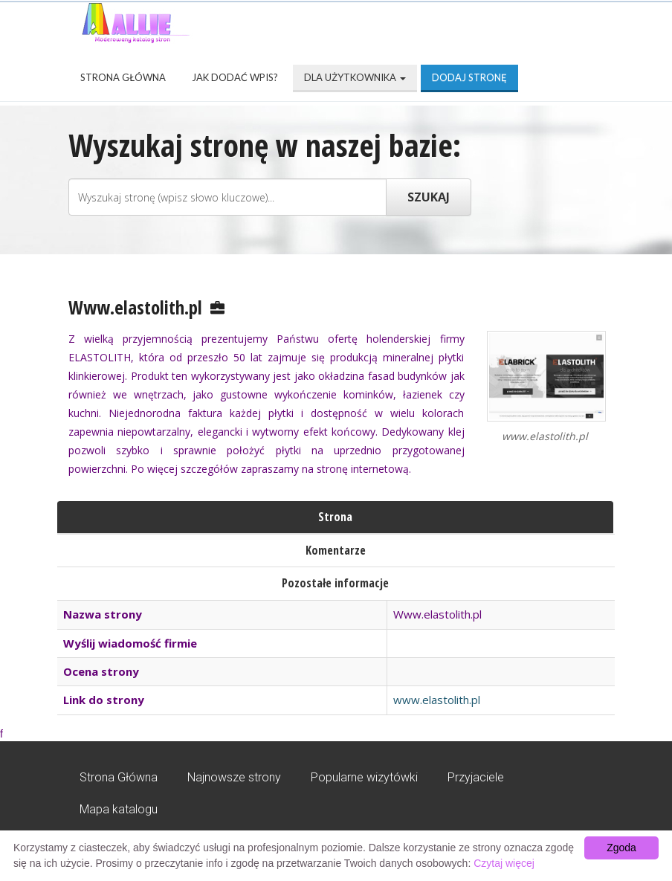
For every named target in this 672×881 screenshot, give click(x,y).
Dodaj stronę (469, 77)
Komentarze (336, 550)
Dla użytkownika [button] (355, 77)
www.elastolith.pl (436, 699)
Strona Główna (123, 77)
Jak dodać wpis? (235, 77)
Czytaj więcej (504, 863)
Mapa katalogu (119, 809)
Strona (335, 517)
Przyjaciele (476, 777)
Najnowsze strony (234, 777)
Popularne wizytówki (364, 777)
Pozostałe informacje (335, 583)
